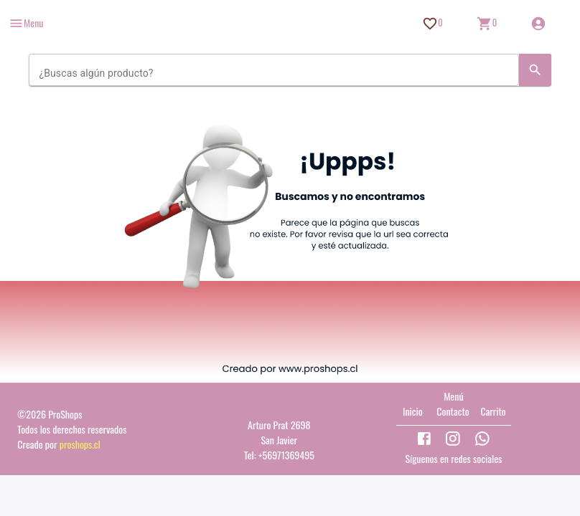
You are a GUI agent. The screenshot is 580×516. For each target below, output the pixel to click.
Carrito (492, 411)
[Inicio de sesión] (538, 24)
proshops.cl (80, 444)
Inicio (413, 411)
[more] (26, 23)
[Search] (535, 70)
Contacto (452, 411)
